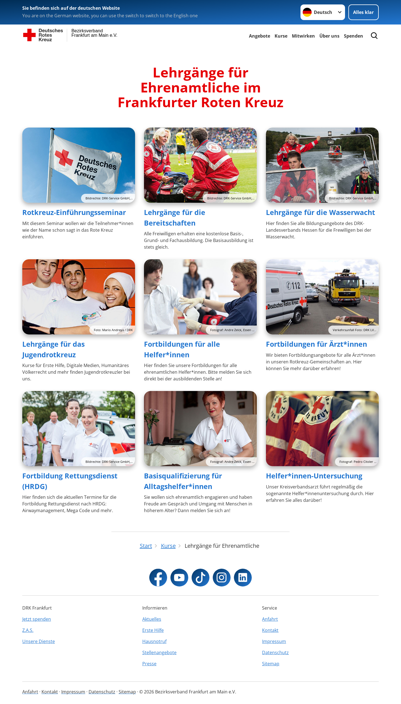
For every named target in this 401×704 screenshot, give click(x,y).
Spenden (353, 36)
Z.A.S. (27, 630)
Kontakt (270, 630)
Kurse (281, 36)
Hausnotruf (154, 641)
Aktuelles (151, 619)
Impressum (274, 641)
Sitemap (270, 664)
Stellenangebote (159, 652)
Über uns (329, 36)
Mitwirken (303, 36)
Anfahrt (270, 619)
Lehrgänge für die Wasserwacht (320, 212)
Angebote (259, 36)
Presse (149, 664)
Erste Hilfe (153, 630)
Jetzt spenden (36, 619)
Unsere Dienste (38, 641)
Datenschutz (275, 652)
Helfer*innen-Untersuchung (314, 475)
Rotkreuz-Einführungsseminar (74, 212)
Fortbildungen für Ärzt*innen (316, 344)
